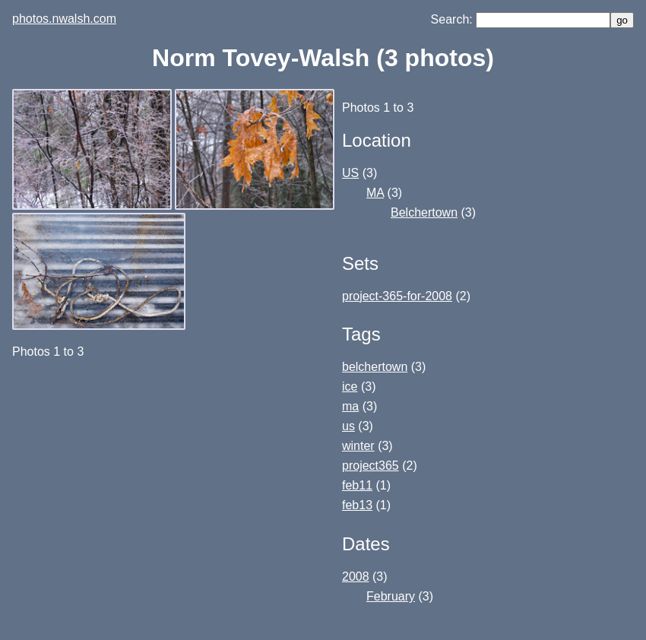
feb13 (357, 505)
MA (375, 192)
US (350, 172)
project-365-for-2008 (397, 296)
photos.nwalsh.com (64, 18)
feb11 (357, 485)
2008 (355, 576)
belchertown (374, 366)
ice (349, 386)
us (348, 426)
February (390, 596)
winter (358, 445)
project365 (370, 465)
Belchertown (424, 212)
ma (350, 406)
